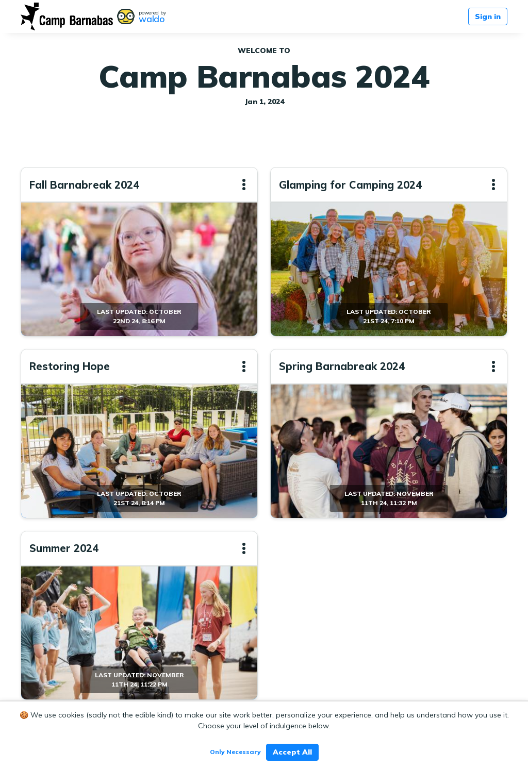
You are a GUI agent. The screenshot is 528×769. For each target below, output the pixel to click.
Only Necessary (235, 752)
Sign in (488, 16)
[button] (244, 184)
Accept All (292, 752)
